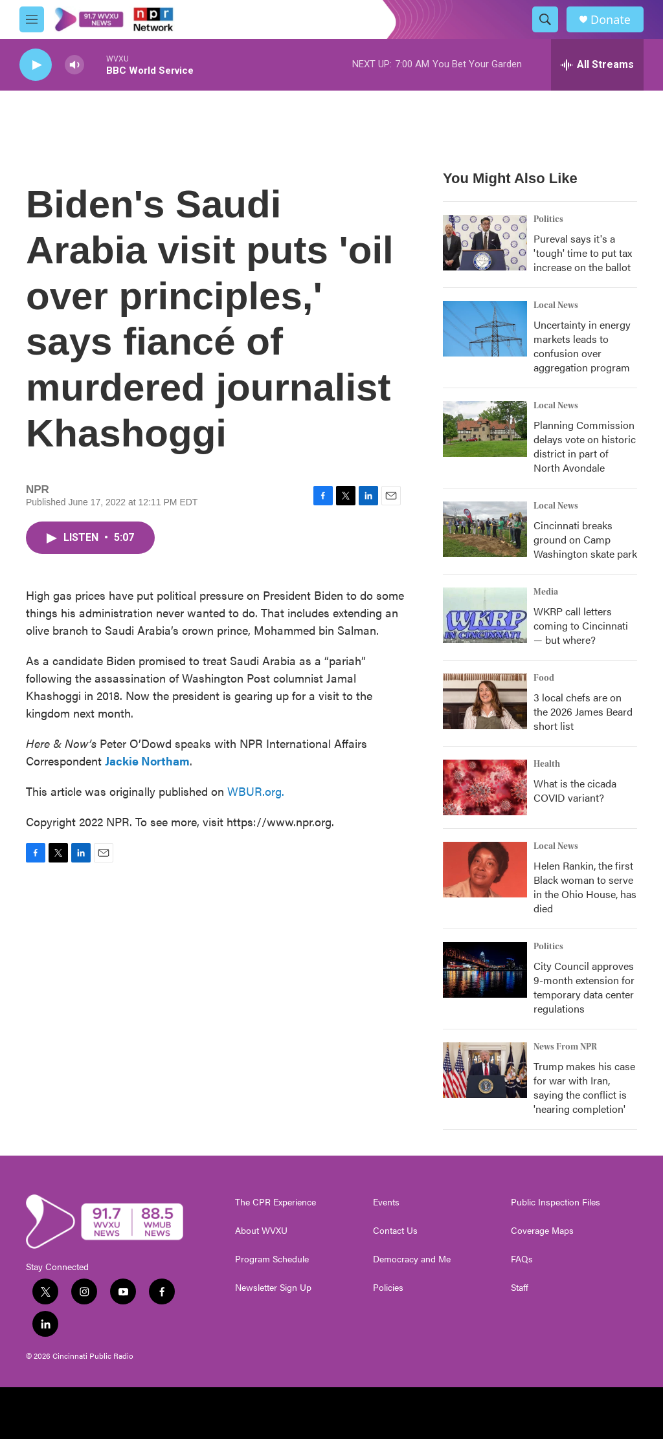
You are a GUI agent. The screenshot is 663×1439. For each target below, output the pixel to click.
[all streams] (597, 65)
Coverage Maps (542, 1230)
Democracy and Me (412, 1259)
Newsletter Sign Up (273, 1287)
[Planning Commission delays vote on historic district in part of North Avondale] (485, 429)
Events (386, 1202)
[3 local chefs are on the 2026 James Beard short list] (485, 701)
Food (544, 678)
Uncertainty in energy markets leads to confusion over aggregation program (582, 346)
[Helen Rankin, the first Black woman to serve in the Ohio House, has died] (485, 869)
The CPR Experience (275, 1202)
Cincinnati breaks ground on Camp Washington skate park (585, 539)
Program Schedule (272, 1259)
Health (547, 764)
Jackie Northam (147, 760)
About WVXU (261, 1230)
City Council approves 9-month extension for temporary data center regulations (584, 987)
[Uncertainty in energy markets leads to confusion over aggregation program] (485, 329)
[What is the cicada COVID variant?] (485, 787)
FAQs (522, 1259)
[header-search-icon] (545, 19)
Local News (556, 305)
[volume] (74, 65)
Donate (610, 20)
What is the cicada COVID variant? (575, 790)
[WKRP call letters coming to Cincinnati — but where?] (485, 615)
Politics (548, 219)
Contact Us (395, 1230)
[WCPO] (392, 1413)
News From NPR (565, 1047)
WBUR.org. (255, 791)
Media (546, 592)
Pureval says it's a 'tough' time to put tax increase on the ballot (583, 252)
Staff (519, 1287)
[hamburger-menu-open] (31, 19)
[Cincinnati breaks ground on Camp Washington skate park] (485, 529)
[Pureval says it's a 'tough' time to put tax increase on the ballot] (485, 242)
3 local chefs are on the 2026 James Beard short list (583, 711)
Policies (388, 1287)
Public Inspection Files (555, 1202)
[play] (35, 65)
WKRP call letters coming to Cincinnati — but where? (581, 625)
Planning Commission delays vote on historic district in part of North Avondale (585, 446)
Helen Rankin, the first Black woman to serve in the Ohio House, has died (585, 887)
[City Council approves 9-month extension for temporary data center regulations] (485, 970)
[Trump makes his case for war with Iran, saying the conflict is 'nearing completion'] (485, 1070)
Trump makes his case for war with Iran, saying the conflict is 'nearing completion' (584, 1087)
